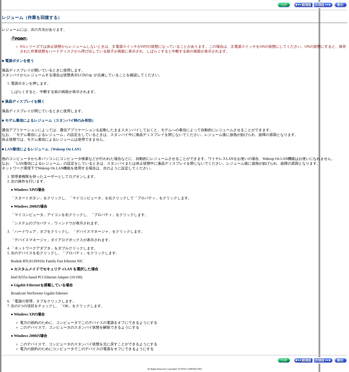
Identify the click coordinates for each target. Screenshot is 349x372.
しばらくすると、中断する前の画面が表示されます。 (54, 92)
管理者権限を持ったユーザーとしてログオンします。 (54, 176)
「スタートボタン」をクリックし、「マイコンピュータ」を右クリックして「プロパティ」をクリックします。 (101, 198)
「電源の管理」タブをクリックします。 (43, 301)
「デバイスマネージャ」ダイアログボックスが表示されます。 (61, 240)
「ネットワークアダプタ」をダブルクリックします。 (54, 248)
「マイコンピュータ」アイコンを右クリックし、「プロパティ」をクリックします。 (79, 215)
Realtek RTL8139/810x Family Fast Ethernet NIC (47, 261)
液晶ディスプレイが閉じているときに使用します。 (43, 111)
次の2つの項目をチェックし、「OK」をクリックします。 (58, 306)
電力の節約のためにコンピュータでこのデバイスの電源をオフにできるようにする (87, 349)
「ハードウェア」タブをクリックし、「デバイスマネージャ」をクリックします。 (78, 231)
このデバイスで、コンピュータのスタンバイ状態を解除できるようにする (79, 327)
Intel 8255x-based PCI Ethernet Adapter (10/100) (46, 277)
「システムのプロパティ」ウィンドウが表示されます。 (56, 223)
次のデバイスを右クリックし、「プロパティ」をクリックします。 (65, 253)
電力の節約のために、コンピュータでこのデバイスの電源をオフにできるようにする (88, 323)
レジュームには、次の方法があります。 (34, 29)
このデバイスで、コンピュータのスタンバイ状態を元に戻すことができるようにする (88, 344)
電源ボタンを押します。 (31, 83)
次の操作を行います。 (29, 181)
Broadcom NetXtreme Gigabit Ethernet (39, 293)
